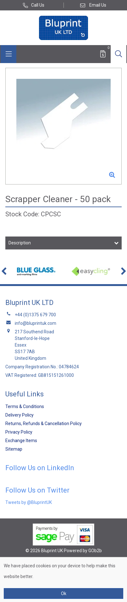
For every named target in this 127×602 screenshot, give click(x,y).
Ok (63, 593)
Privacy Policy (18, 432)
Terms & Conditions (24, 406)
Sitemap (13, 449)
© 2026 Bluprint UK (44, 550)
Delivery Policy (19, 415)
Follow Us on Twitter (37, 490)
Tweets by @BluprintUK (28, 502)
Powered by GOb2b (83, 550)
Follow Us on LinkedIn (39, 468)
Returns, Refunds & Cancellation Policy (43, 423)
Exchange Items (21, 440)
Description (19, 242)
